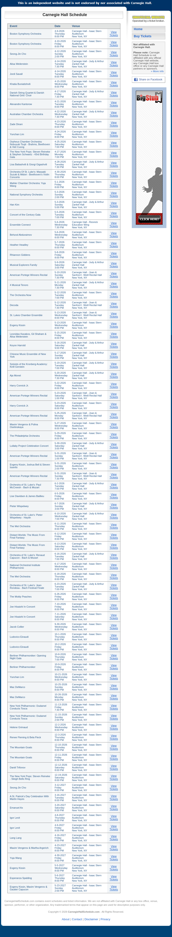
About (65, 919)
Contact (77, 919)
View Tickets (113, 34)
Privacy (105, 919)
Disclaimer (91, 919)
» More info (157, 71)
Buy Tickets (142, 36)
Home (138, 29)
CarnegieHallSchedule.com (19, 901)
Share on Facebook (150, 79)
